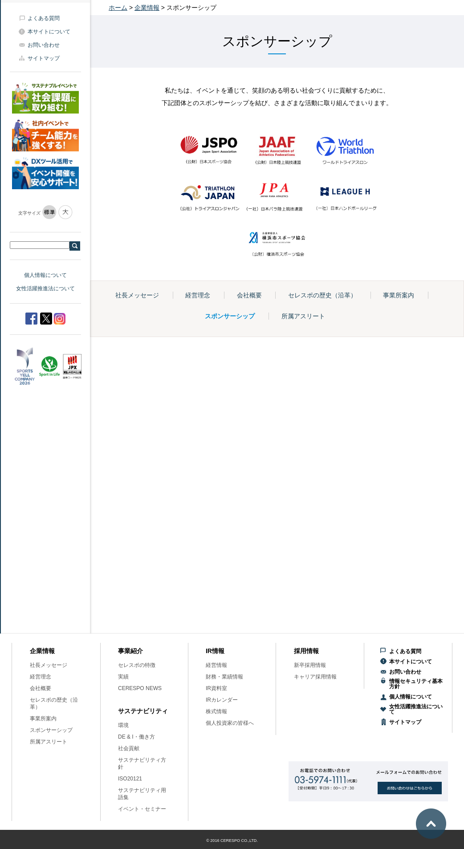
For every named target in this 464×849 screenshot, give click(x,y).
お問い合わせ (44, 45)
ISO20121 (130, 779)
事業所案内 (398, 295)
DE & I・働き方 (136, 737)
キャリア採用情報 (315, 677)
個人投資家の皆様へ (230, 723)
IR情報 (215, 650)
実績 (123, 677)
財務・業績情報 (224, 677)
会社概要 (249, 295)
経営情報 (216, 665)
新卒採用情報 (310, 665)
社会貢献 (128, 748)
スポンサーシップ (230, 316)
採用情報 (306, 650)
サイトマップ (44, 58)
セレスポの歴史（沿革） (322, 295)
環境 (123, 725)
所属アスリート (303, 316)
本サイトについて (49, 31)
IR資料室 (216, 688)
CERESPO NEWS (140, 688)
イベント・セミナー (142, 809)
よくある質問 (44, 18)
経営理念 (197, 295)
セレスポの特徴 (136, 665)
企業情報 (146, 7)
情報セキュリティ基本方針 (416, 684)
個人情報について (45, 275)
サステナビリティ (143, 711)
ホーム (118, 7)
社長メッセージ (137, 295)
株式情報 (216, 711)
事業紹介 (130, 650)
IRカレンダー (222, 700)
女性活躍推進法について (45, 288)
